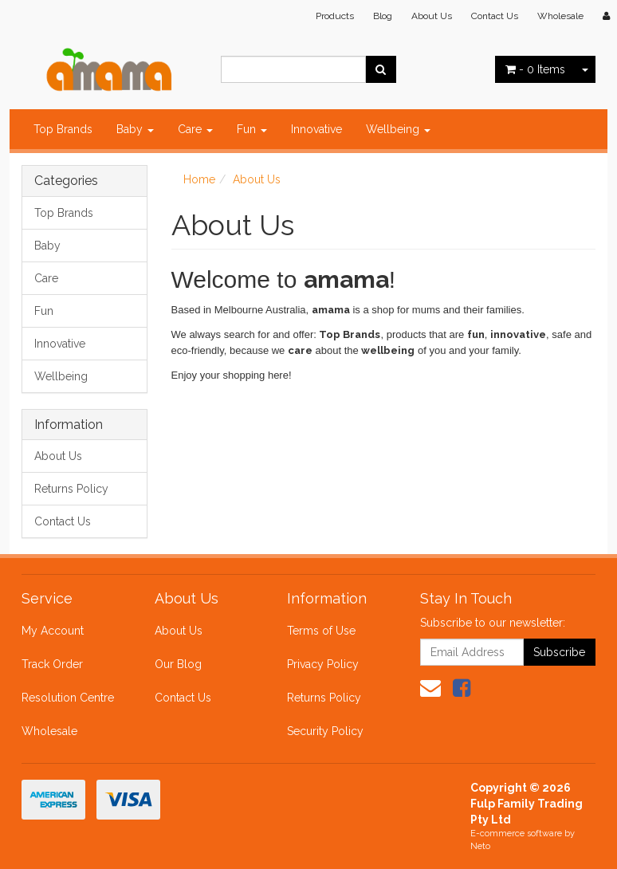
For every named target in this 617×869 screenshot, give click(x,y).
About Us (431, 16)
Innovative (316, 129)
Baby (135, 129)
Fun (252, 129)
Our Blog (178, 664)
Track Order (52, 664)
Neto (480, 846)
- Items (535, 69)
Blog (382, 16)
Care (195, 129)
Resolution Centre (68, 697)
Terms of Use (321, 630)
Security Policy (325, 731)
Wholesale (560, 16)
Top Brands (62, 129)
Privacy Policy (323, 664)
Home (199, 179)
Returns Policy (71, 488)
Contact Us (494, 16)
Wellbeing (398, 129)
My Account (53, 630)
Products (335, 16)
